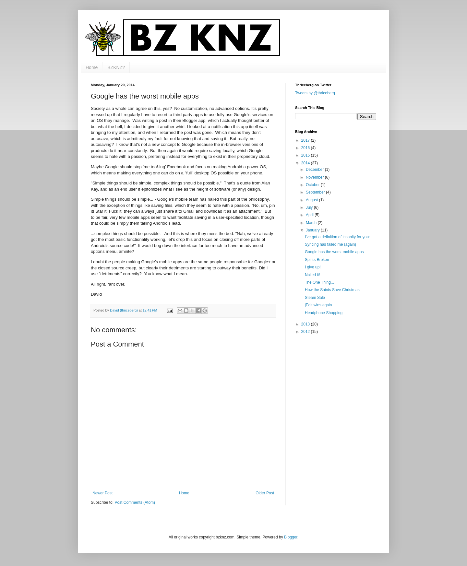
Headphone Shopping (323, 313)
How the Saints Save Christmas (332, 290)
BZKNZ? (116, 67)
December (315, 169)
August (312, 200)
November (315, 177)
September (316, 192)
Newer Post (102, 493)
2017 (306, 140)
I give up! (313, 267)
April (310, 215)
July (310, 207)
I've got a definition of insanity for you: (337, 237)
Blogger (290, 537)
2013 (306, 324)
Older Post (265, 493)
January (313, 230)
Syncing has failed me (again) (330, 244)
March (312, 222)
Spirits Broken (317, 259)
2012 (306, 331)
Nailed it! (312, 275)
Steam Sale (315, 297)
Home (92, 67)
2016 (306, 148)
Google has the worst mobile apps (334, 252)
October (313, 185)
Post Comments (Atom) (134, 502)
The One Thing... (319, 282)
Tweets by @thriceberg (315, 93)
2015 (306, 155)
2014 (306, 163)
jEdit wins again (318, 305)
